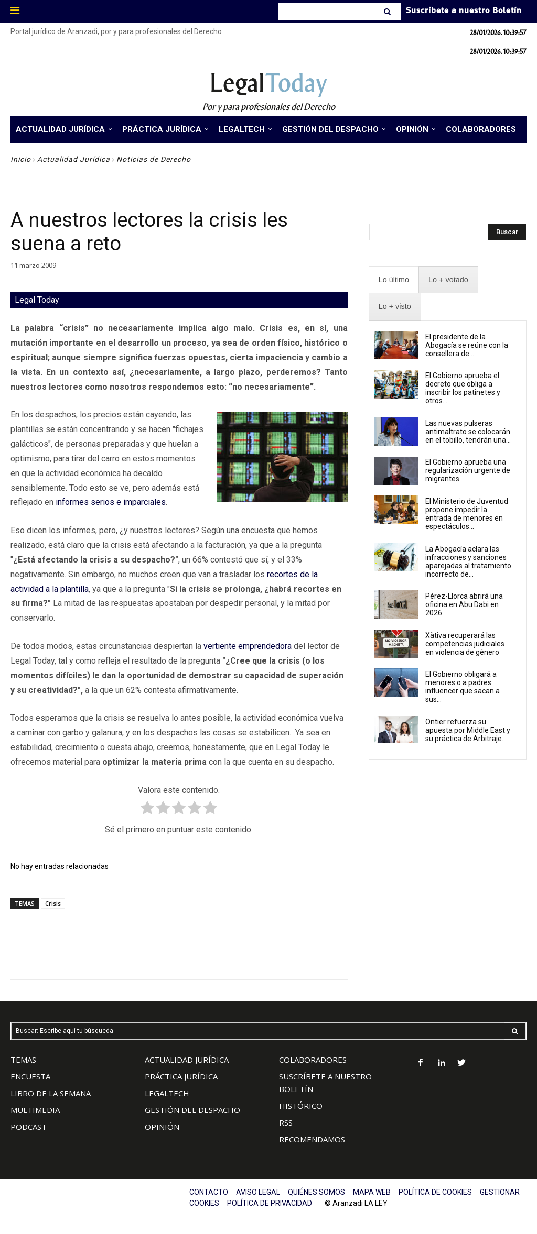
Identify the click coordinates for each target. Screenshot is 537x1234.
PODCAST (28, 1126)
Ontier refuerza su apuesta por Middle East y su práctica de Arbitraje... (467, 730)
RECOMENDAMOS (312, 1139)
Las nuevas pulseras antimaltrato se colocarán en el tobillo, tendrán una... (468, 431)
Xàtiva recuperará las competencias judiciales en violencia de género (464, 643)
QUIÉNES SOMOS (316, 1192)
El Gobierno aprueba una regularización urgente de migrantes (467, 470)
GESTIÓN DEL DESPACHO (192, 1110)
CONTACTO (208, 1192)
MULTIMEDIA (35, 1110)
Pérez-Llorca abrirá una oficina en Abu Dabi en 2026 (464, 604)
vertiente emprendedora (247, 646)
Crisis (53, 903)
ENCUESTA (30, 1076)
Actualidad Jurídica (73, 159)
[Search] (388, 11)
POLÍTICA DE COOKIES (435, 1192)
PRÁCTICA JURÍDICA (181, 1076)
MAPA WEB (372, 1192)
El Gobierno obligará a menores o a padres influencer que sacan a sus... (462, 686)
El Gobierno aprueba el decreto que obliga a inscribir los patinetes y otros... (462, 388)
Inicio (20, 159)
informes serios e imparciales (111, 502)
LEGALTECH (167, 1093)
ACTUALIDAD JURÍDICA (187, 1059)
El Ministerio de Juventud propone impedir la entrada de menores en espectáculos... (466, 514)
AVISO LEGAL (258, 1192)
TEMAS (23, 1059)
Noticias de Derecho (153, 159)
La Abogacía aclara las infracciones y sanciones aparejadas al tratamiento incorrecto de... (468, 561)
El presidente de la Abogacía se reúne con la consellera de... (466, 345)
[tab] (394, 280)
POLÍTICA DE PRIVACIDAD (269, 1203)
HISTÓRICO (301, 1105)
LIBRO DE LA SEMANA (50, 1093)
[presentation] (394, 280)
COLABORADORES (313, 1059)
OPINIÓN (162, 1126)
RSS (286, 1122)
